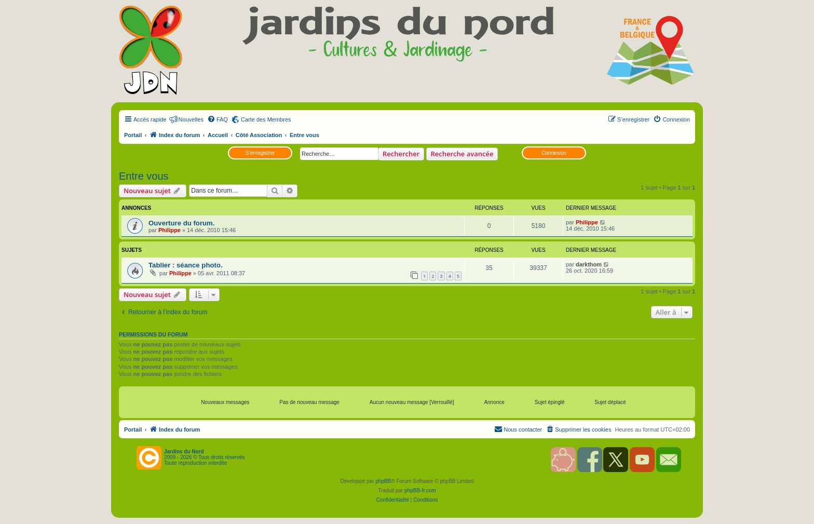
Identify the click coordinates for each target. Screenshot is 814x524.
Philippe (169, 230)
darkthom (589, 264)
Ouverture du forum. (181, 223)
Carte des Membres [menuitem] (266, 119)
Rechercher (401, 153)
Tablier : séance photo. (185, 265)
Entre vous (144, 176)
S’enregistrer (260, 153)
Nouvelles (191, 119)
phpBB (383, 481)
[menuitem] (217, 119)
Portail (133, 135)
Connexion (553, 153)
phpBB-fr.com (420, 490)
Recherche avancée (462, 153)
